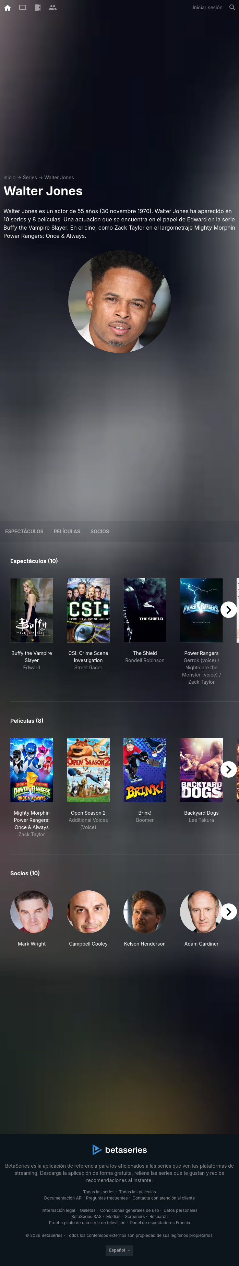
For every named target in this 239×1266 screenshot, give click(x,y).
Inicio (9, 177)
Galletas (88, 1210)
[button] (31, 918)
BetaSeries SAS (86, 1216)
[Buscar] (232, 7)
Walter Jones (59, 177)
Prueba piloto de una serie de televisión (87, 1222)
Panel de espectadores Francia (160, 1222)
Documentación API (63, 1198)
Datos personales (181, 1210)
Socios (100, 531)
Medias (113, 1216)
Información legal (58, 1210)
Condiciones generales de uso (129, 1210)
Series (30, 177)
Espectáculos (24, 531)
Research (159, 1216)
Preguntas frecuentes (107, 1198)
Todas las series (98, 1191)
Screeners (135, 1216)
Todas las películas (137, 1191)
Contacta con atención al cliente (163, 1198)
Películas (67, 531)
